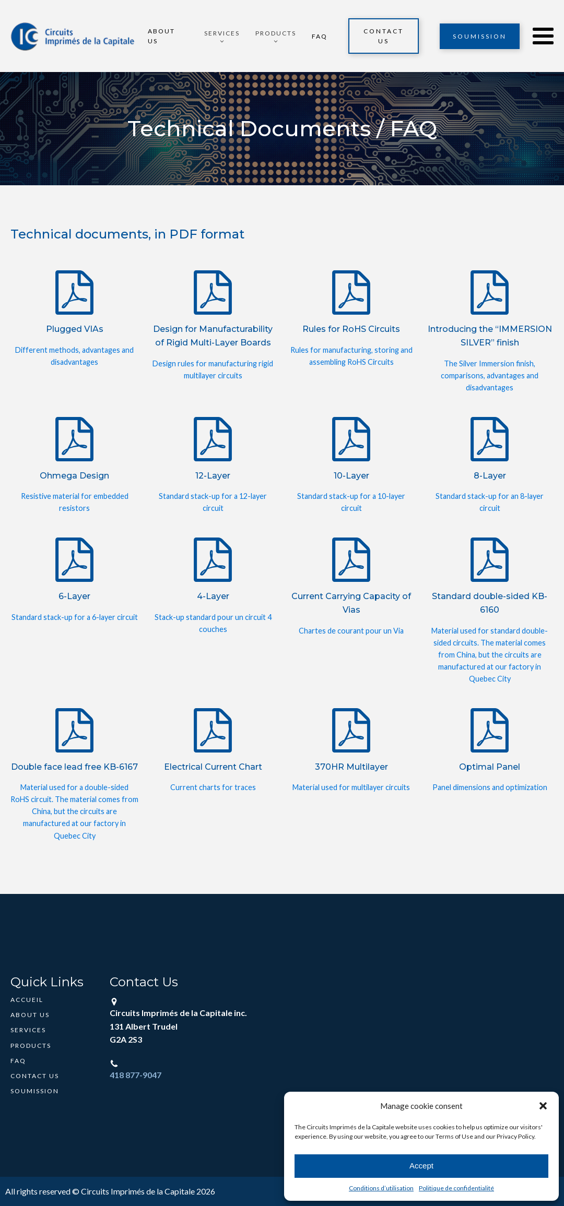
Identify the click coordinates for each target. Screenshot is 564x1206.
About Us (161, 36)
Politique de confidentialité (456, 1188)
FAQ (319, 36)
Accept (421, 1165)
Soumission (480, 36)
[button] (543, 1106)
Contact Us (383, 36)
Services (28, 1030)
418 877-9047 (135, 1075)
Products (30, 1045)
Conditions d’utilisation (381, 1188)
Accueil (26, 1000)
